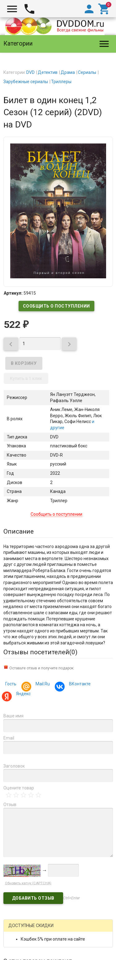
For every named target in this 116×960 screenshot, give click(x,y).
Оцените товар (18, 787)
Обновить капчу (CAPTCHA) (28, 883)
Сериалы (87, 72)
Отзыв (9, 804)
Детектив (48, 72)
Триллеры (61, 81)
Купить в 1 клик (26, 378)
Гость (10, 683)
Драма (68, 72)
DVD (30, 72)
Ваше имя (13, 715)
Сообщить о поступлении (56, 306)
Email (8, 738)
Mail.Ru (42, 684)
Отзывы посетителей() (40, 652)
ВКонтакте (79, 684)
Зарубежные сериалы (25, 81)
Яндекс (22, 694)
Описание (18, 531)
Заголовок (14, 766)
